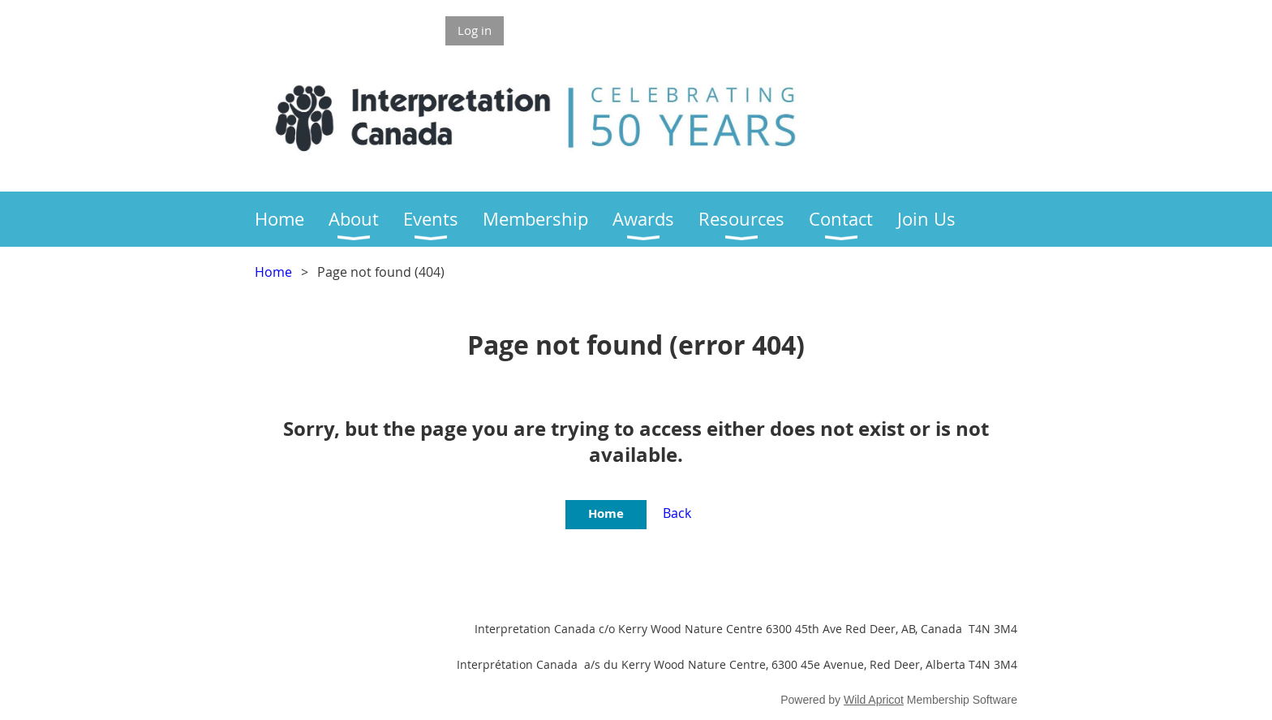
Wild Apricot (874, 699)
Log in (475, 30)
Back (677, 513)
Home (273, 272)
